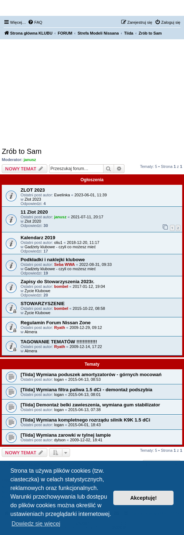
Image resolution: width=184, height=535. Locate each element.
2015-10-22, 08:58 (89, 308)
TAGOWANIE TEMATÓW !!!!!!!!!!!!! (59, 341)
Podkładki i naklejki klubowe (53, 259)
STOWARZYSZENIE (43, 303)
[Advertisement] (92, 93)
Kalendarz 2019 (38, 237)
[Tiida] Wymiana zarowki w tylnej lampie (66, 435)
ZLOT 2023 (33, 190)
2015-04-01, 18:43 (84, 425)
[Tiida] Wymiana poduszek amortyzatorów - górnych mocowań (91, 374)
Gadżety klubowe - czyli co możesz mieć (60, 247)
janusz (30, 159)
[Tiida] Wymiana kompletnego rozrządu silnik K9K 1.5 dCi (85, 420)
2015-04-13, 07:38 (84, 409)
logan (59, 379)
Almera (31, 332)
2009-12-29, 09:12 (86, 327)
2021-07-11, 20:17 (87, 217)
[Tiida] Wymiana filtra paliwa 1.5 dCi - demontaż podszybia (86, 389)
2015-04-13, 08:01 (84, 394)
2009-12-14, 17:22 (86, 346)
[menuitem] (35, 22)
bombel (61, 286)
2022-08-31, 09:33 (95, 264)
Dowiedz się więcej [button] (36, 524)
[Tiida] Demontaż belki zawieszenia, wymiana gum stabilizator (90, 404)
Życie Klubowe (38, 291)
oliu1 (58, 242)
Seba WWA (64, 264)
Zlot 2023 (33, 199)
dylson (60, 440)
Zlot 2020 (33, 221)
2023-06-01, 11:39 (90, 195)
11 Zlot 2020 (34, 212)
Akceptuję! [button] (143, 498)
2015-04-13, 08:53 (84, 379)
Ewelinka (62, 195)
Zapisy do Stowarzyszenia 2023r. (58, 281)
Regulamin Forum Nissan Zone (56, 322)
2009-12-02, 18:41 (86, 440)
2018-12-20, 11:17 (83, 242)
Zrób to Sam (21, 151)
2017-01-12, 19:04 (89, 286)
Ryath (59, 327)
